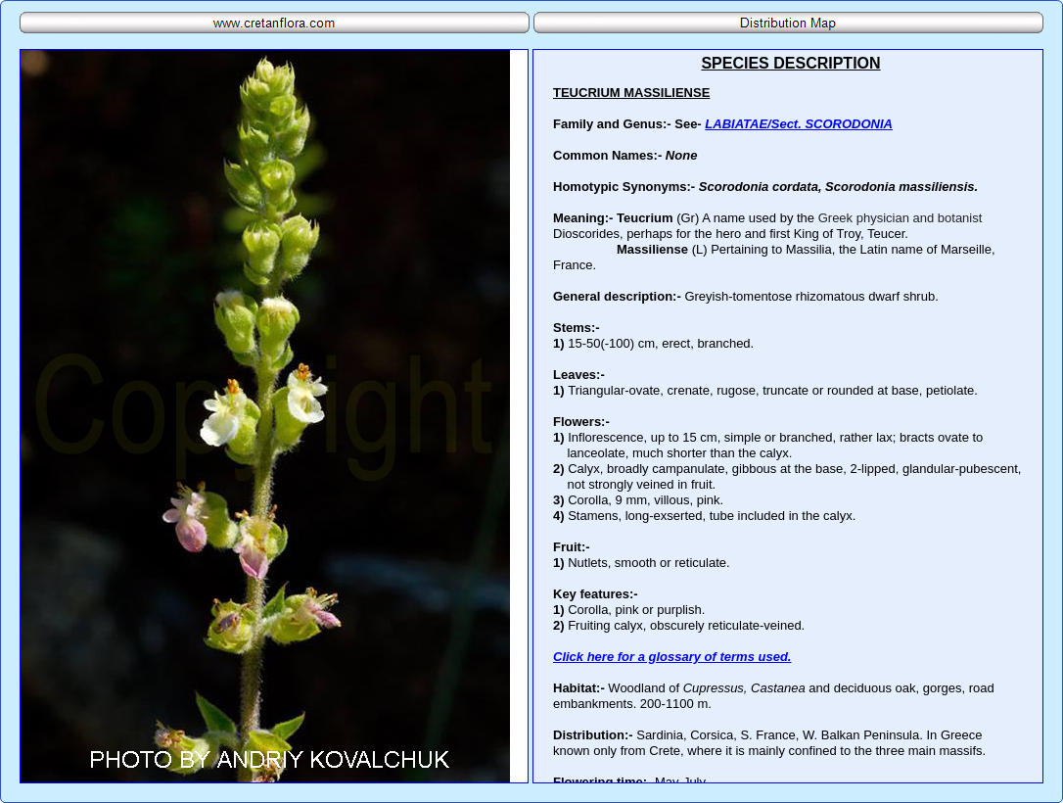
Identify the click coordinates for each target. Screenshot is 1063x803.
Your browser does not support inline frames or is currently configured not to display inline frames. (787, 416)
